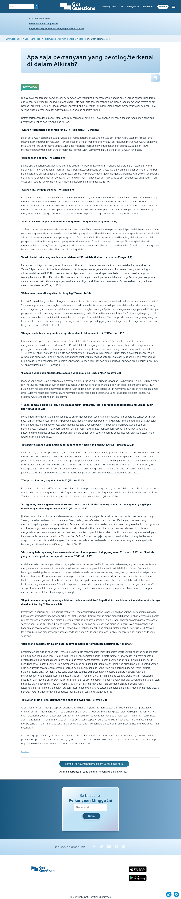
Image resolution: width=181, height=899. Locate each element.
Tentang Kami (109, 6)
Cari (121, 6)
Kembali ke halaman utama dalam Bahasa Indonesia (94, 763)
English (25, 751)
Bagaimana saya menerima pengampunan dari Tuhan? (56, 28)
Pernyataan (133, 6)
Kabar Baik (148, 6)
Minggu (163, 6)
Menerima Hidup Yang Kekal (43, 23)
